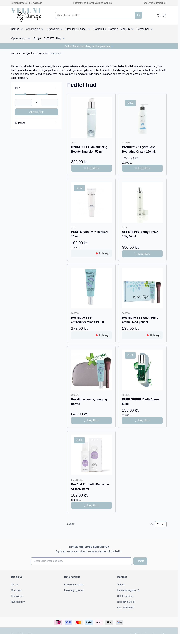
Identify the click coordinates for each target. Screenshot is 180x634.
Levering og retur (73, 590)
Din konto (16, 590)
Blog (61, 38)
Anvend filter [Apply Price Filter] (36, 112)
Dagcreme (42, 53)
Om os (15, 584)
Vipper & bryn (21, 38)
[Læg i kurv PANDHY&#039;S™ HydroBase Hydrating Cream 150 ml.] (142, 168)
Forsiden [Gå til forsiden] (15, 53)
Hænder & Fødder (78, 29)
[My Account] (158, 15)
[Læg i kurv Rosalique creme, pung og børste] (91, 420)
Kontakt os (17, 596)
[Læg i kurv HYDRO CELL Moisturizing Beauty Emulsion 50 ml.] (91, 168)
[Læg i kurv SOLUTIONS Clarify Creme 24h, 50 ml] (142, 253)
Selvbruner (145, 29)
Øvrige (37, 38)
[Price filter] (36, 88)
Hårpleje (113, 29)
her (109, 46)
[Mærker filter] (36, 122)
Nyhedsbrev (18, 601)
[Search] (138, 15)
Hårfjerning (100, 29)
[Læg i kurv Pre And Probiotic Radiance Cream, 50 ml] (91, 505)
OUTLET (48, 38)
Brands (17, 29)
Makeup (127, 29)
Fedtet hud (56, 53)
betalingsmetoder (74, 584)
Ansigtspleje (35, 29)
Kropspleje (55, 29)
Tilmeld (140, 561)
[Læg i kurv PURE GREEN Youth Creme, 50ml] (142, 420)
